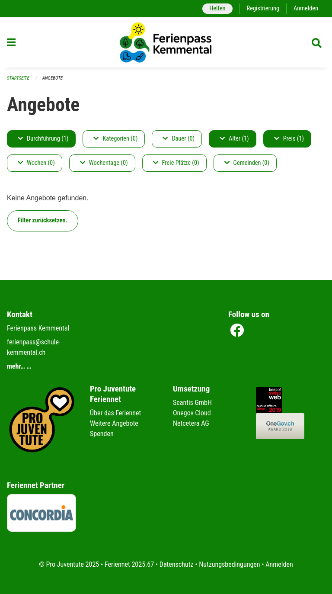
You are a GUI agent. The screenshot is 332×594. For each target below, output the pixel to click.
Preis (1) (289, 138)
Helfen (217, 8)
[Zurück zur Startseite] (166, 42)
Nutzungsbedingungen (229, 564)
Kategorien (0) (115, 138)
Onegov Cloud (192, 413)
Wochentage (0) (104, 163)
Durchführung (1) (43, 138)
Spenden (102, 434)
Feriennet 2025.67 (129, 564)
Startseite (18, 78)
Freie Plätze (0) (176, 163)
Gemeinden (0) (246, 163)
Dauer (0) (179, 138)
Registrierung (263, 8)
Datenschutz (177, 564)
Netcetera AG (191, 423)
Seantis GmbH (192, 402)
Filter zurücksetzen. (42, 220)
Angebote (52, 78)
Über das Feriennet (115, 413)
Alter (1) (234, 138)
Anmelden (306, 8)
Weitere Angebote (114, 423)
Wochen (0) (36, 163)
